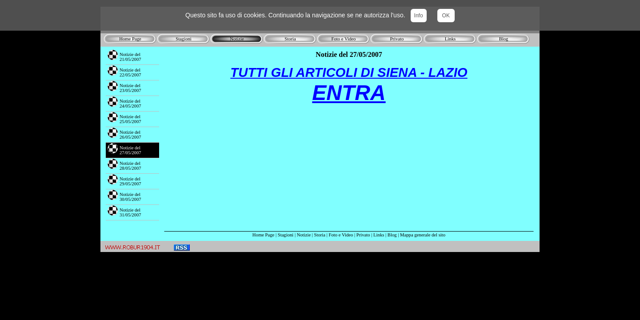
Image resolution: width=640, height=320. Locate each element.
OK (446, 15)
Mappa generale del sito (422, 234)
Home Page (263, 234)
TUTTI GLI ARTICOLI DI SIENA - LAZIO (348, 72)
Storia (319, 234)
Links (378, 234)
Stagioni (286, 234)
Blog (392, 234)
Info (418, 15)
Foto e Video (341, 234)
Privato (363, 234)
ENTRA (348, 92)
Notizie (304, 234)
